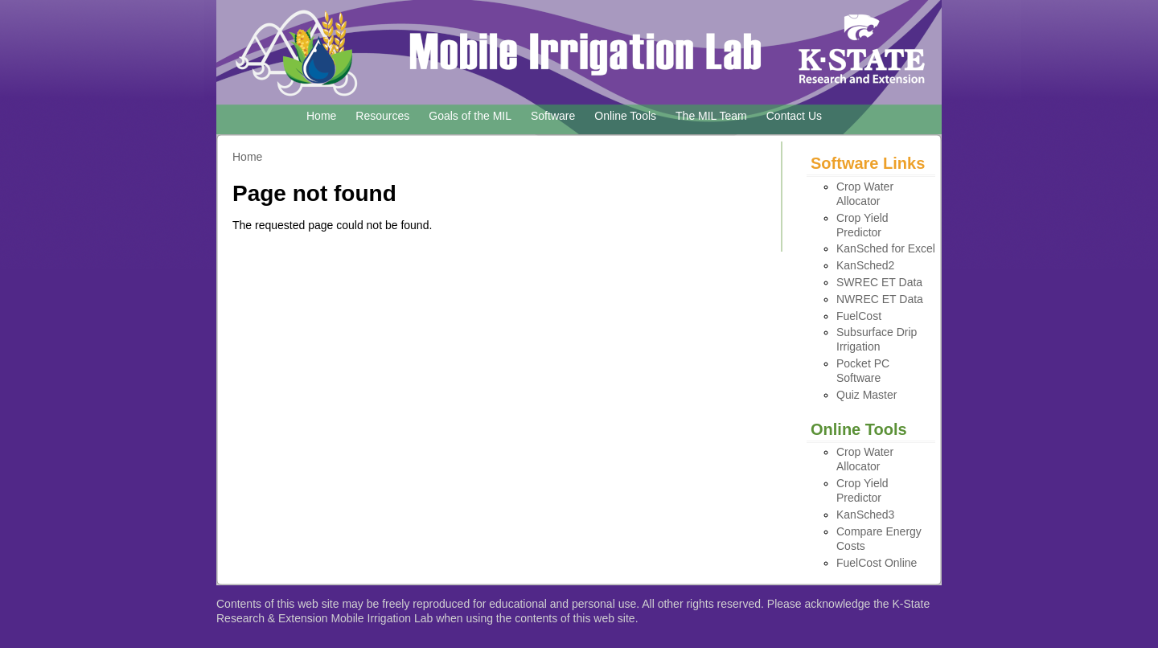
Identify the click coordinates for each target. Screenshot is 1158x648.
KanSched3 (865, 514)
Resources (382, 115)
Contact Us (794, 115)
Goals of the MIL (470, 115)
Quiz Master (866, 394)
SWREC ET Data (879, 282)
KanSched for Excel (885, 248)
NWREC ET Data (879, 299)
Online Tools (625, 115)
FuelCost (858, 316)
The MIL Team (711, 115)
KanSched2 (865, 265)
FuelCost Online (876, 562)
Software (553, 115)
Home (321, 115)
